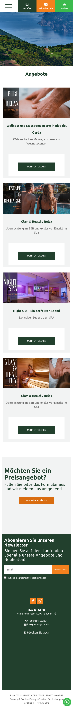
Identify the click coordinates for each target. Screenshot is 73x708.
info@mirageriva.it (36, 624)
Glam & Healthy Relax (36, 221)
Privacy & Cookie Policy (23, 699)
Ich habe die (26, 578)
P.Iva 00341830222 (20, 695)
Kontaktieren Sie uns (36, 500)
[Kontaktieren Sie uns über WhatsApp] (67, 702)
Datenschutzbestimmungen (32, 578)
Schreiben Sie (45, 6)
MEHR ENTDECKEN (36, 166)
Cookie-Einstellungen (51, 699)
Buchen (64, 6)
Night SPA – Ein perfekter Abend (36, 310)
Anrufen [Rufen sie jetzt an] (27, 6)
